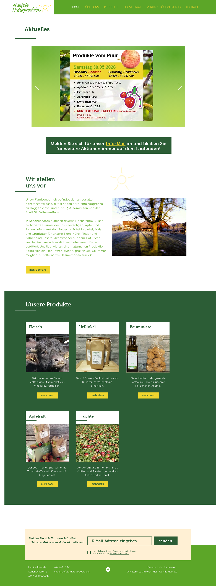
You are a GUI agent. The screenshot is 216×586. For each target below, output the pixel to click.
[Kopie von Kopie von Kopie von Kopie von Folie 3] (108, 123)
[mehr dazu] (47, 395)
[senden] (166, 540)
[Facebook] (108, 569)
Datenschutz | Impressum (162, 567)
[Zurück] (37, 86)
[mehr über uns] (38, 270)
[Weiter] (180, 86)
